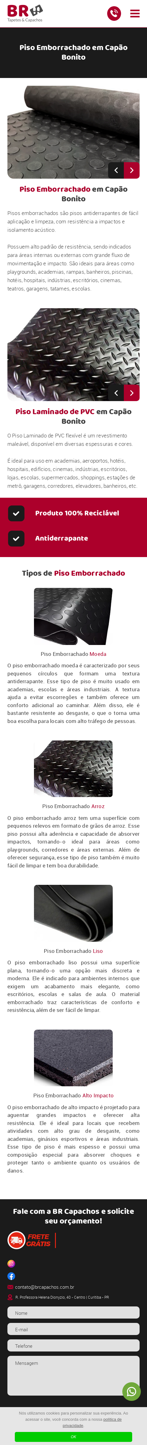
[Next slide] (132, 170)
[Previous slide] (116, 170)
